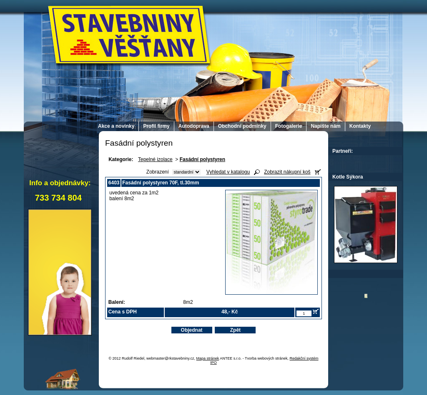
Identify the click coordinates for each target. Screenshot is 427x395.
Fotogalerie (288, 126)
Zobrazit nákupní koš (287, 172)
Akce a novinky (116, 126)
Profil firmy (156, 126)
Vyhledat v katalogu (228, 172)
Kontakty (360, 126)
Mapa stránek (207, 358)
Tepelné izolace (155, 159)
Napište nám (325, 126)
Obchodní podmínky (242, 126)
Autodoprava (193, 126)
